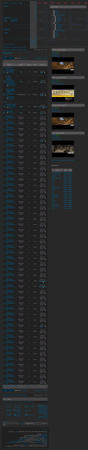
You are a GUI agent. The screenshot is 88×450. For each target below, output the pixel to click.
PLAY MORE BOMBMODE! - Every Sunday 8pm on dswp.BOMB (10, 93)
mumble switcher (15, 441)
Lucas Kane (44, 434)
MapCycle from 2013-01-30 (10, 365)
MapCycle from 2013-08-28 (10, 196)
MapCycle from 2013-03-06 (10, 337)
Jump (56, 32)
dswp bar (14, 21)
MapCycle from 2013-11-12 (10, 134)
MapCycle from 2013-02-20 (10, 348)
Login (6, 32)
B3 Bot (45, 437)
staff (20, 3)
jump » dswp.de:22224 (58, 77)
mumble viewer (20, 440)
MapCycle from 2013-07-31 (10, 219)
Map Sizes (9, 111)
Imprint (45, 429)
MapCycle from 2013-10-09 (10, 163)
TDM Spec (59, 21)
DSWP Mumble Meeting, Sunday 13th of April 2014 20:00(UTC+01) (11, 80)
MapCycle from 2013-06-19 (10, 252)
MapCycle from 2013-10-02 (10, 168)
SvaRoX (45, 443)
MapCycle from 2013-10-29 (10, 146)
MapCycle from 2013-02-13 (10, 354)
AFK (56, 36)
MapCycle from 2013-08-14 (10, 207)
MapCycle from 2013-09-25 (10, 174)
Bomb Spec (59, 29)
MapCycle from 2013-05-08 (10, 286)
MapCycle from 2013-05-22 (10, 275)
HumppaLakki (42, 281)
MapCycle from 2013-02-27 (10, 342)
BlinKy (45, 439)
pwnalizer (14, 19)
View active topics (21, 47)
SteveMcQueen (43, 436)
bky (21, 112)
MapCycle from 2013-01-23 (10, 370)
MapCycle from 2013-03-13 (10, 331)
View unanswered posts (9, 47)
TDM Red (58, 19)
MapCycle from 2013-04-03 (10, 314)
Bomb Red (59, 27)
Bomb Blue (59, 25)
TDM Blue (59, 17)
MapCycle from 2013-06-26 (10, 247)
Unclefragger (38, 441)
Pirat (41, 72)
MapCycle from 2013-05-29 (10, 269)
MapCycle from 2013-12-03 (10, 118)
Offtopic (57, 34)
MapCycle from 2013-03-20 (10, 325)
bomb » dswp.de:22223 (59, 49)
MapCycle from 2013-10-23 (10, 151)
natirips (42, 141)
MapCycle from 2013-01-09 (10, 382)
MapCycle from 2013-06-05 (10, 264)
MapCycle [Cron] (21, 118)
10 (10, 99)
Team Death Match (60, 15)
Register (7, 29)
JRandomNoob (43, 106)
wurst (21, 106)
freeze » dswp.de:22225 (59, 105)
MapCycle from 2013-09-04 (10, 191)
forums (6, 6)
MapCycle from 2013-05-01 (10, 292)
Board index (6, 49)
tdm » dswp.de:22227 (58, 133)
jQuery (18, 446)
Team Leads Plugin (24, 442)
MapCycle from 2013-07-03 (10, 241)
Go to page (37, 58)
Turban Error (14, 49)
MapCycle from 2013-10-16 (10, 157)
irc (5, 19)
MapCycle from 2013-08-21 (10, 202)
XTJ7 (33, 441)
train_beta (28, 436)
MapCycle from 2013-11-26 (10, 123)
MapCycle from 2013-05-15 (10, 280)
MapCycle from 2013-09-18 (10, 179)
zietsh (41, 82)
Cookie (41, 95)
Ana (21, 71)
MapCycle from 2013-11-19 (10, 129)
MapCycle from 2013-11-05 (10, 140)
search (6, 3)
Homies (57, 11)
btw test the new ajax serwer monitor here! (63, 160)
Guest (56, 13)
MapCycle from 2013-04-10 (10, 309)
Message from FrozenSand (10, 70)
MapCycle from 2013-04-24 (10, 297)
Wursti (45, 441)
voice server (53, 6)
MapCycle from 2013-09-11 (10, 185)
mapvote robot (22, 439)
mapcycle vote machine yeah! (11, 105)
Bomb (56, 23)
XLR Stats (38, 437)
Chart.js (26, 445)
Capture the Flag (59, 31)
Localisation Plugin (10, 442)
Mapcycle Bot (22, 49)
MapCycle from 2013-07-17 (10, 230)
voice (5, 21)
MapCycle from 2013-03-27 (10, 320)
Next (46, 58)
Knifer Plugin (39, 442)
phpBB (16, 431)
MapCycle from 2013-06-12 (10, 258)
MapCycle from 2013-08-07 (10, 213)
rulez (15, 3)
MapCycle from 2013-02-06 (10, 359)
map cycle (7, 18)
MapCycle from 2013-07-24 (10, 224)
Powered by (11, 431)
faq (11, 3)
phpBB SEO (44, 435)
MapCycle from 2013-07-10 (10, 236)
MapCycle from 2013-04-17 (10, 303)
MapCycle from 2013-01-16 (10, 376)
